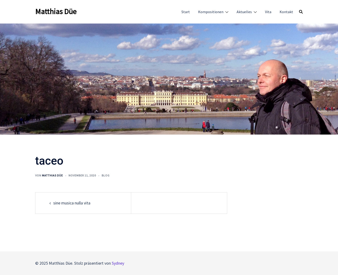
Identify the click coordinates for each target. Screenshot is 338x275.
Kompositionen (210, 11)
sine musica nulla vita (71, 203)
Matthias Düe (56, 11)
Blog (106, 175)
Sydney (118, 263)
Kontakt (286, 11)
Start (185, 11)
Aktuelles (244, 11)
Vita (268, 11)
